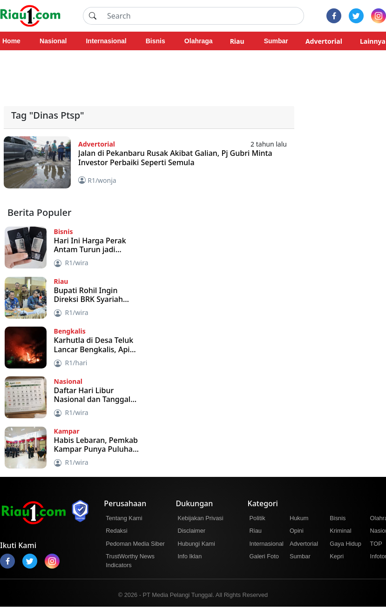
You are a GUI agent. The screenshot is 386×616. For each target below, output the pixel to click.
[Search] (203, 16)
